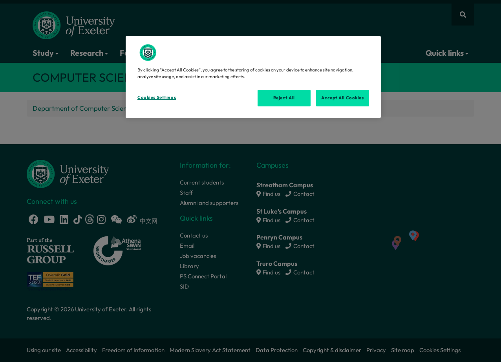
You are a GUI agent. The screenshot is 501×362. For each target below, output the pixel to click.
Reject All (284, 98)
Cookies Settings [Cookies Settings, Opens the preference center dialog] (156, 97)
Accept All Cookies (342, 98)
